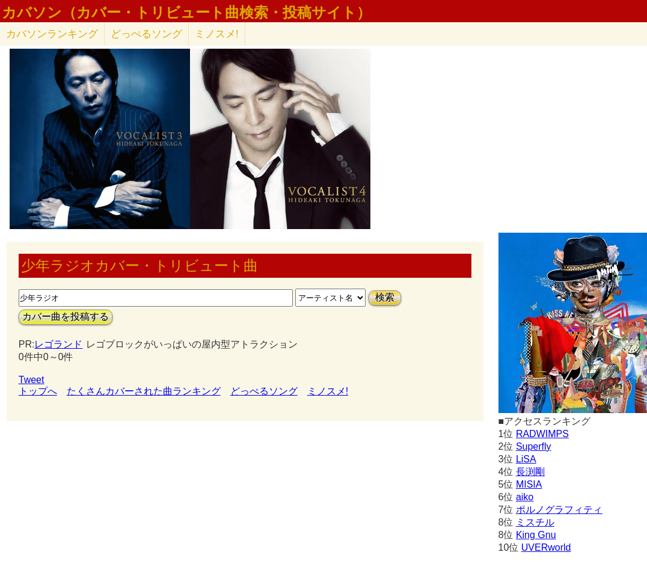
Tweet (31, 380)
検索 (384, 297)
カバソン (52, 34)
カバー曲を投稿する (65, 316)
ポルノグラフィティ (559, 509)
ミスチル (535, 522)
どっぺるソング (146, 34)
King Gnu (536, 535)
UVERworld (546, 547)
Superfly (533, 446)
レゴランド (58, 344)
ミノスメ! (217, 34)
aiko (524, 497)
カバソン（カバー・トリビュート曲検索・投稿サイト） (186, 12)
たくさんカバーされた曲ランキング (144, 391)
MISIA (529, 484)
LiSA (526, 459)
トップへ (38, 391)
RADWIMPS (542, 434)
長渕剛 (530, 472)
